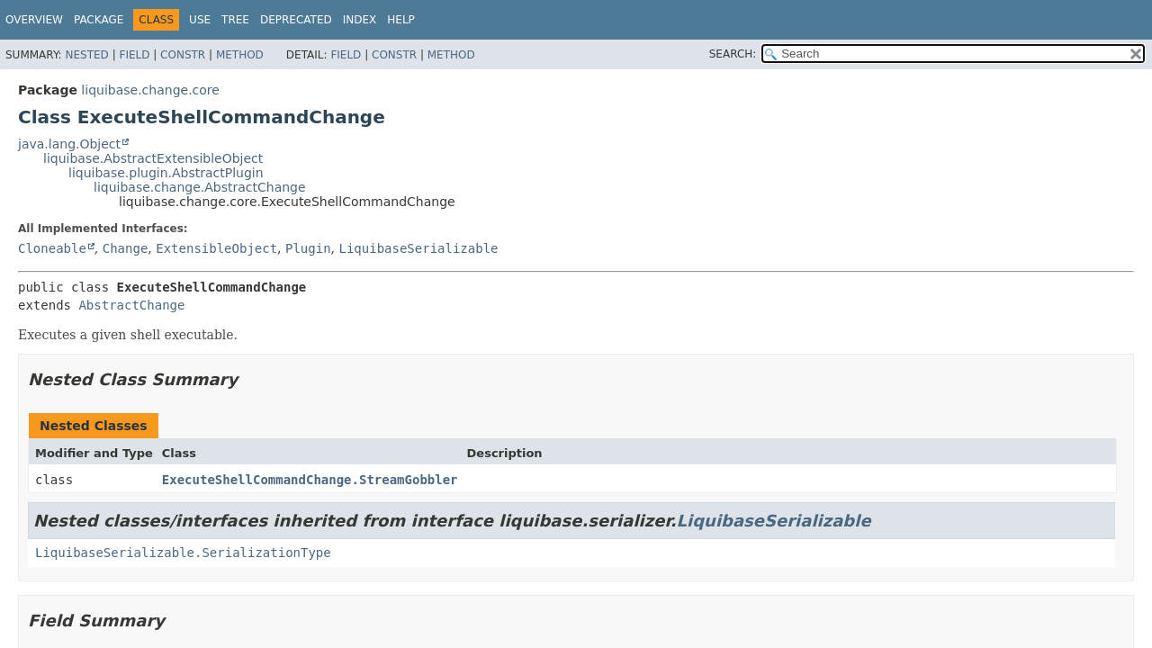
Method (240, 55)
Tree (235, 20)
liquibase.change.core (150, 90)
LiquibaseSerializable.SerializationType (183, 552)
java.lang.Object (69, 144)
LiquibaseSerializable (419, 248)
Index (360, 20)
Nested (86, 55)
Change (125, 248)
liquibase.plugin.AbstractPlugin (166, 173)
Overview (34, 20)
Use (200, 20)
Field (134, 55)
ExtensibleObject (216, 248)
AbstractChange (131, 305)
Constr (182, 55)
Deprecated (296, 20)
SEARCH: (733, 54)
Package (98, 20)
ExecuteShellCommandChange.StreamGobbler (310, 479)
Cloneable (52, 248)
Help (401, 20)
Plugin (308, 248)
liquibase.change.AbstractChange (200, 187)
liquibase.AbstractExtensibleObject (153, 158)
